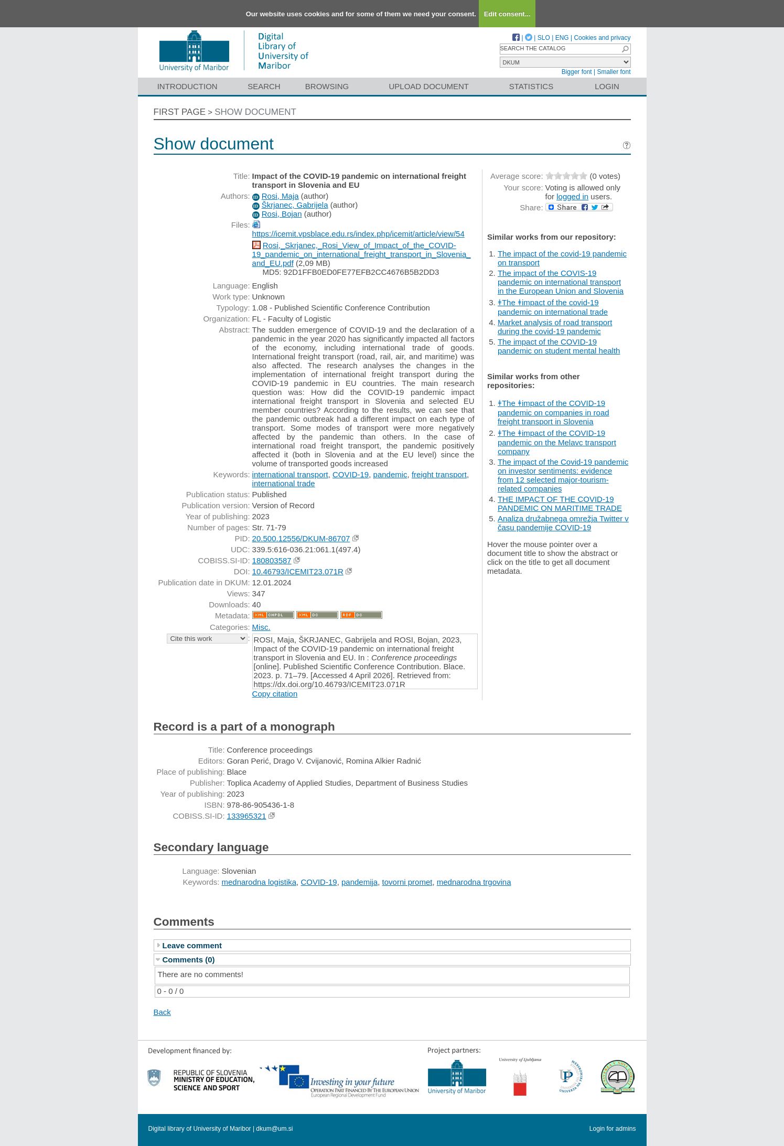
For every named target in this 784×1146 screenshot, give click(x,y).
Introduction (187, 86)
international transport (290, 474)
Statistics (531, 86)
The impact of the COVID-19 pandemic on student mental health (559, 346)
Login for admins (612, 1128)
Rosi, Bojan (282, 213)
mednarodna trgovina (474, 881)
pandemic (390, 474)
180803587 (272, 560)
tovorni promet (407, 881)
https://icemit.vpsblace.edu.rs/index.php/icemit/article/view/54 (358, 233)
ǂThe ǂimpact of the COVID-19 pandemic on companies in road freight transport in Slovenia (553, 412)
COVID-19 (350, 474)
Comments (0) (189, 959)
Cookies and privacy (602, 37)
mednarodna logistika (259, 881)
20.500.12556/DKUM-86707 (301, 538)
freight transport (439, 474)
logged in (572, 196)
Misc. (261, 627)
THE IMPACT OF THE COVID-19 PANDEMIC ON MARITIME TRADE (560, 503)
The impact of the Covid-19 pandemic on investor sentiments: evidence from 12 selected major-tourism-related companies (563, 475)
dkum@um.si (274, 1128)
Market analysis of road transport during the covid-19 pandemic (555, 327)
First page (180, 112)
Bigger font (577, 72)
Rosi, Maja (280, 195)
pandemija (359, 881)
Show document (255, 112)
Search (264, 86)
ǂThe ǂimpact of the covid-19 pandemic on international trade (553, 307)
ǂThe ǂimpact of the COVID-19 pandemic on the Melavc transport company (557, 442)
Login (607, 86)
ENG (562, 37)
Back (162, 1012)
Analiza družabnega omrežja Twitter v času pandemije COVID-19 (563, 523)
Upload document (429, 86)
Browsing (327, 86)
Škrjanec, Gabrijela (295, 204)
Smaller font (613, 72)
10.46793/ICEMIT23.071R (297, 571)
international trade (283, 483)
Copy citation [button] (275, 693)
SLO (544, 37)
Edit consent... (507, 14)
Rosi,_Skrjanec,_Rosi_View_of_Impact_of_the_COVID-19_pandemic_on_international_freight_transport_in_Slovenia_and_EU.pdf (361, 254)
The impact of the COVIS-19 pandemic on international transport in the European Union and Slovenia (561, 282)
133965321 (246, 815)
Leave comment (192, 945)
